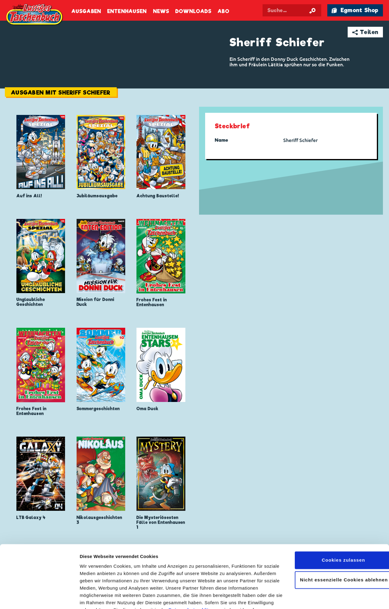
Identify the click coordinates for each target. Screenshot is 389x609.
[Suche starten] (312, 10)
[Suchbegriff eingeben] (292, 10)
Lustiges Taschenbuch (35, 15)
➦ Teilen (365, 32)
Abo (223, 11)
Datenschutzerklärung (193, 580)
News (161, 11)
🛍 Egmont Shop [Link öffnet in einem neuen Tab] (355, 10)
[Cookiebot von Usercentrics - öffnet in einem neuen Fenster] (39, 597)
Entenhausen (127, 11)
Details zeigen (95, 597)
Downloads (193, 11)
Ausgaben (86, 11)
